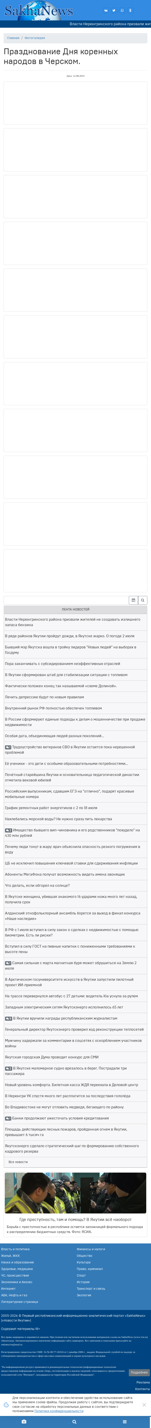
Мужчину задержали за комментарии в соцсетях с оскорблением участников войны (73, 1043)
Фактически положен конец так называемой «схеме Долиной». (61, 686)
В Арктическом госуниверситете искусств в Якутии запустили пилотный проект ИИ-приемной (69, 982)
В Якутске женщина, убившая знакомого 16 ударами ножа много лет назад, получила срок (71, 899)
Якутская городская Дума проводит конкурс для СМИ (51, 1057)
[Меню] (125, 1422)
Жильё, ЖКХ (10, 1256)
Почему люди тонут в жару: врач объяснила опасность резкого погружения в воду (72, 849)
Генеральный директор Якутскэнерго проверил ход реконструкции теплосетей (74, 1029)
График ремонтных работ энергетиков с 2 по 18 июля (51, 808)
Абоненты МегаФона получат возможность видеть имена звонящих (65, 874)
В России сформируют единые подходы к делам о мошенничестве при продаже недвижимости (75, 722)
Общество (84, 1256)
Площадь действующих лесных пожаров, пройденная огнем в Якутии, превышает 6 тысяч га (66, 1132)
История (83, 1282)
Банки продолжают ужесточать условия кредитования (57, 1119)
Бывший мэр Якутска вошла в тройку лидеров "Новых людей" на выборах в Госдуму (70, 650)
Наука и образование (17, 1262)
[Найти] (142, 600)
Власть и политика (15, 1249)
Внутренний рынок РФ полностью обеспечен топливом (53, 708)
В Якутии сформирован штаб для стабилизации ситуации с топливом (66, 675)
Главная (13, 38)
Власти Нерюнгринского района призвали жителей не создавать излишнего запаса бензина (72, 622)
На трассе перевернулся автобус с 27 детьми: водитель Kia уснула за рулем (71, 996)
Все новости (18, 1162)
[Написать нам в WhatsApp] (122, 10)
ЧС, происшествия (15, 1275)
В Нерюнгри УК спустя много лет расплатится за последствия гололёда (67, 1096)
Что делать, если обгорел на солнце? (37, 885)
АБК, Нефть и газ (14, 1295)
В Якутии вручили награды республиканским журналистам (61, 1019)
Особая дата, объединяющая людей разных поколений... (54, 736)
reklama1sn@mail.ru (11, 1344)
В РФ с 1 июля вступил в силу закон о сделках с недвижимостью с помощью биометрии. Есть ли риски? (71, 932)
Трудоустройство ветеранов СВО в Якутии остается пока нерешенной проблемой (70, 749)
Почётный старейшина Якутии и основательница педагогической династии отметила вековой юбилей (72, 777)
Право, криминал (90, 1269)
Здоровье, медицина (17, 1269)
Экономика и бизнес (17, 1282)
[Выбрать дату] (133, 600)
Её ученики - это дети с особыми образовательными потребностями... (66, 764)
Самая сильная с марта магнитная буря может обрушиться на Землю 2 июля (71, 965)
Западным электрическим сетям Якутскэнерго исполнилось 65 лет (64, 1007)
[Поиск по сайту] (74, 1422)
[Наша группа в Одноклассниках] (130, 10)
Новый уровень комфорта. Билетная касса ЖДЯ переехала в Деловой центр (71, 1085)
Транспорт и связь (91, 1288)
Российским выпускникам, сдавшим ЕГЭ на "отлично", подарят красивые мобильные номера (69, 794)
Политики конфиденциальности (58, 1411)
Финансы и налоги (91, 1249)
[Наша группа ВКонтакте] (106, 10)
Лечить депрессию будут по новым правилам (44, 697)
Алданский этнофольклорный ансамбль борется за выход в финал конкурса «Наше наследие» (72, 916)
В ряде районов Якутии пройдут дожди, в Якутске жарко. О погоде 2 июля (69, 636)
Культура (84, 1262)
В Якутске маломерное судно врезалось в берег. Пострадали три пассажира (66, 1071)
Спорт (81, 1275)
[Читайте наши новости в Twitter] (114, 10)
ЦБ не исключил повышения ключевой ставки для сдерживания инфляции (71, 863)
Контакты (142, 1389)
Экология (84, 1295)
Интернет (8, 1288)
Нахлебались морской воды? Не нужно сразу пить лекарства (58, 819)
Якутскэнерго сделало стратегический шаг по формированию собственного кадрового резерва (72, 1148)
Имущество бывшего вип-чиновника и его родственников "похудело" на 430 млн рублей (72, 833)
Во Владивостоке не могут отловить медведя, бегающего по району (64, 1107)
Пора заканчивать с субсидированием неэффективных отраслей (62, 664)
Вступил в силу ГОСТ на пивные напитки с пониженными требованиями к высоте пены (70, 949)
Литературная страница (19, 1302)
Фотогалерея (35, 38)
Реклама (143, 1382)
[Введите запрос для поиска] (66, 600)
